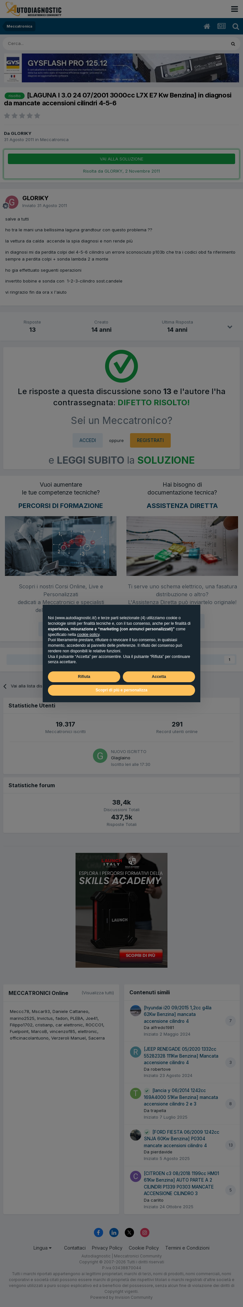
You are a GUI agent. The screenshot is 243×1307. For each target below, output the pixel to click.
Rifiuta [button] (84, 676)
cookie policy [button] (88, 634)
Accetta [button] (159, 676)
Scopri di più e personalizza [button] (121, 690)
